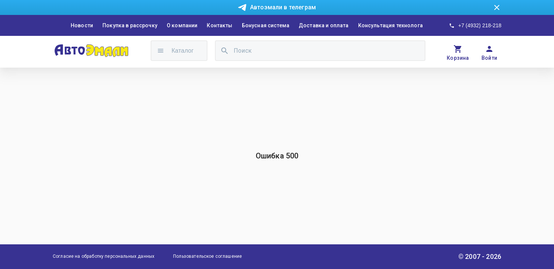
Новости (82, 25)
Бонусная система (265, 25)
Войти (489, 58)
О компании (182, 25)
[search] (225, 50)
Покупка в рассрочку (129, 25)
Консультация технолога (390, 25)
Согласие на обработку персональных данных (103, 256)
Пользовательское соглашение (207, 256)
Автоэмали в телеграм (283, 7)
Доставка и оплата (324, 25)
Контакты (219, 25)
